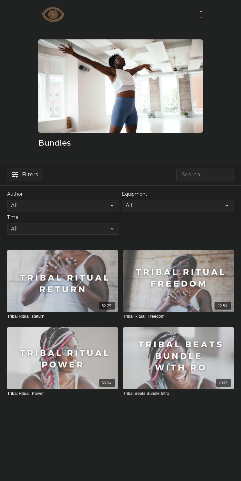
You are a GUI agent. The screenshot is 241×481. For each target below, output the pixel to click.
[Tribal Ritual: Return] (62, 316)
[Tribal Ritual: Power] (62, 393)
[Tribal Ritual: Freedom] (178, 316)
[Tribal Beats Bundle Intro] (178, 393)
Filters (25, 174)
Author (15, 194)
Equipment (134, 194)
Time (12, 217)
